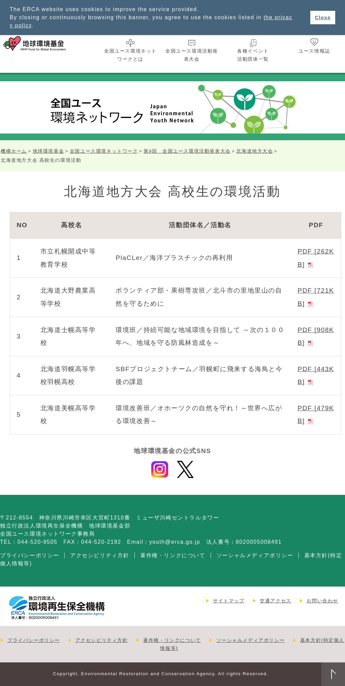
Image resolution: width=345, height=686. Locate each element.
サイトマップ (229, 600)
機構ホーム (14, 151)
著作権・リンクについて (173, 555)
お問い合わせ (322, 600)
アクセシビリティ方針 (99, 555)
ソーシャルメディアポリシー (254, 555)
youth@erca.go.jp (174, 542)
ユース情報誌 (314, 51)
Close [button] (323, 17)
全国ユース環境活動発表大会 (191, 55)
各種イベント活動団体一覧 (253, 55)
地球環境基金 (48, 151)
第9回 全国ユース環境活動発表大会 (187, 151)
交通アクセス (275, 600)
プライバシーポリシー (29, 555)
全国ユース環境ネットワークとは (130, 55)
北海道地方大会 (254, 151)
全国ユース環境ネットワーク (104, 151)
